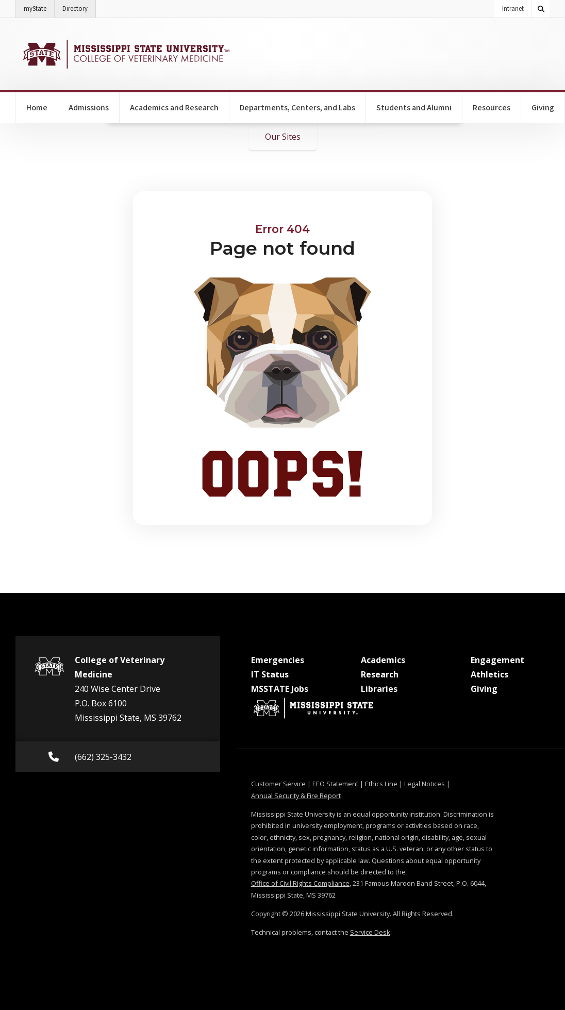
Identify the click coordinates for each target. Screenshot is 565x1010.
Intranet (513, 8)
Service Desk (370, 932)
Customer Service (278, 783)
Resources (491, 107)
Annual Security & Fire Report (296, 795)
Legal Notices (424, 783)
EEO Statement (335, 783)
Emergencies (277, 660)
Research (379, 674)
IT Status (270, 674)
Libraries (379, 688)
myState (39, 6)
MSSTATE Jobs (279, 688)
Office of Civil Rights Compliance (300, 883)
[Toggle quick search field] (541, 9)
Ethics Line (381, 783)
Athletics (489, 674)
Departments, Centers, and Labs (297, 107)
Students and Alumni (414, 107)
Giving (542, 107)
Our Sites (283, 136)
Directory (79, 6)
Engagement (497, 660)
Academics (383, 660)
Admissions (89, 107)
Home (36, 107)
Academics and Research (174, 107)
